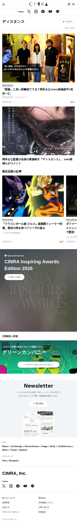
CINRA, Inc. (14, 473)
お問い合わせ (43, 507)
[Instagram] (36, 12)
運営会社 (42, 498)
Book (52, 446)
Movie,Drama (32, 446)
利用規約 (42, 512)
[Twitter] (29, 12)
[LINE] (57, 12)
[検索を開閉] (69, 4)
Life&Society (65, 446)
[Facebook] (43, 12)
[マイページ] (3, 4)
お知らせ (5, 507)
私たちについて (8, 498)
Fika (4, 460)
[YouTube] (50, 12)
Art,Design (16, 446)
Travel (13, 450)
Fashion (23, 450)
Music (5, 446)
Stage (44, 446)
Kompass (14, 460)
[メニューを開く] (73, 4)
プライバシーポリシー (11, 512)
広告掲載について (45, 502)
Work (5, 450)
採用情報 (5, 502)
